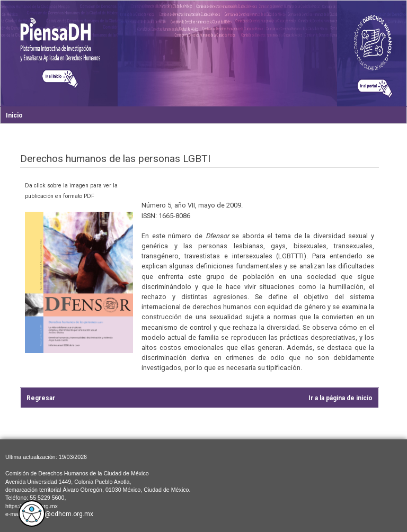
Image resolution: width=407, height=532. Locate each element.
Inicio (14, 115)
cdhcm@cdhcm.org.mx (58, 514)
